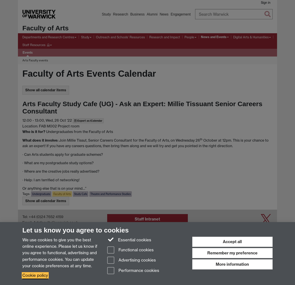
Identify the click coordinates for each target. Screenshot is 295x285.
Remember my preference (232, 253)
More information (232, 264)
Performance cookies (133, 271)
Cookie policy (35, 275)
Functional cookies (130, 250)
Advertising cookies (131, 260)
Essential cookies (129, 239)
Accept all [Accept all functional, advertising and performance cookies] (232, 241)
